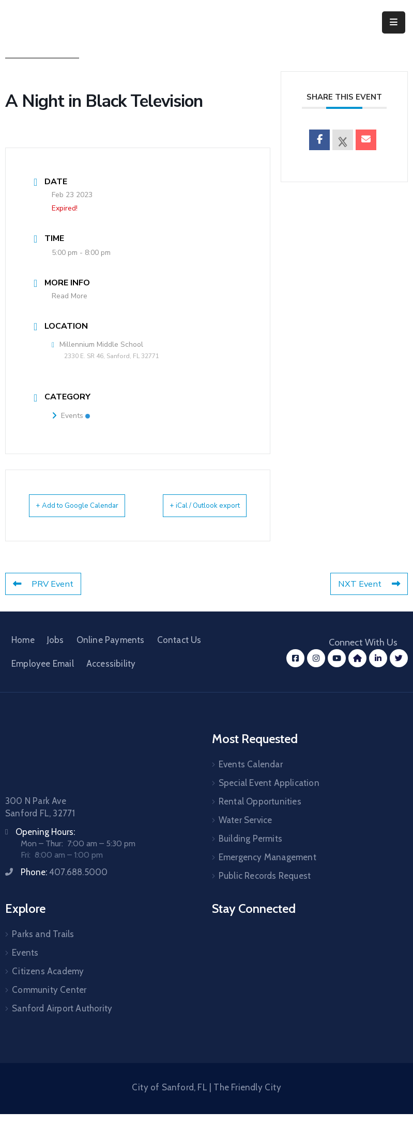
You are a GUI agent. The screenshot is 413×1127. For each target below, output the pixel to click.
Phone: (64, 885)
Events (71, 416)
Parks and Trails (43, 947)
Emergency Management (267, 870)
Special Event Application (269, 796)
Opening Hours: (45, 845)
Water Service (245, 833)
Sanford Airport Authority (62, 1021)
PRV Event (44, 597)
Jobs (55, 653)
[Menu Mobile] (393, 22)
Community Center (49, 1002)
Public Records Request (265, 888)
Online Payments (111, 653)
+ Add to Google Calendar (66, 512)
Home (23, 653)
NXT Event (368, 597)
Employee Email (42, 676)
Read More (69, 296)
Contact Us (179, 653)
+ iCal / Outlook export (224, 512)
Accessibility (111, 676)
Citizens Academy (48, 984)
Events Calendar (251, 777)
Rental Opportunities (260, 814)
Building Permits (250, 851)
